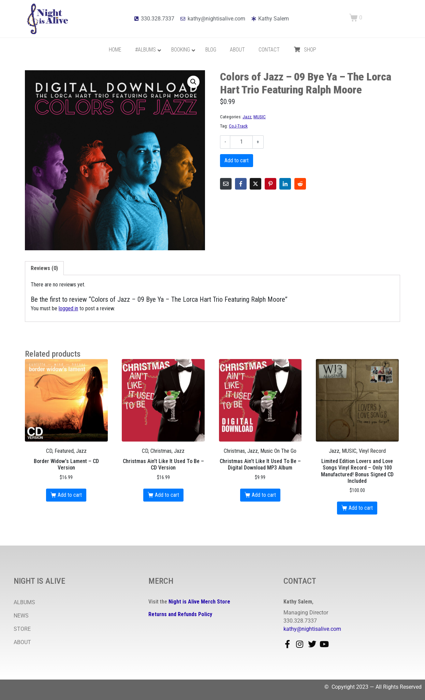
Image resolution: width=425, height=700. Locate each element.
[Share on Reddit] (300, 184)
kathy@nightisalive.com (312, 629)
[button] (193, 82)
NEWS (21, 615)
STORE (22, 629)
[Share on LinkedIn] (285, 184)
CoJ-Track (238, 126)
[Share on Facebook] (241, 184)
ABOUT (22, 642)
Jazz (247, 116)
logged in (68, 308)
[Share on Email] (226, 184)
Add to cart (236, 160)
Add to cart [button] (70, 495)
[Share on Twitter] (255, 184)
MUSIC (259, 116)
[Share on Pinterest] (270, 184)
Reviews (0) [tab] (44, 268)
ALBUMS (24, 602)
